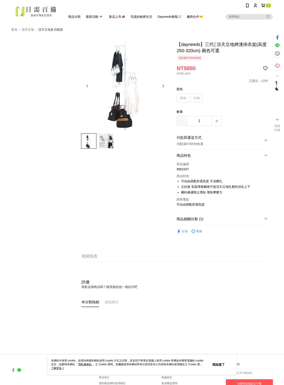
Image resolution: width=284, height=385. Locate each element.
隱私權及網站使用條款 (112, 383)
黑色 (183, 98)
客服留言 (167, 377)
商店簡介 (104, 377)
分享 (182, 231)
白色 (197, 98)
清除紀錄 (277, 128)
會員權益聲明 (170, 383)
